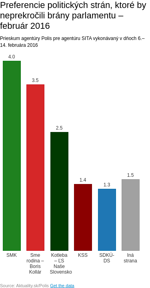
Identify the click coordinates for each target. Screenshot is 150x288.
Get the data (62, 285)
